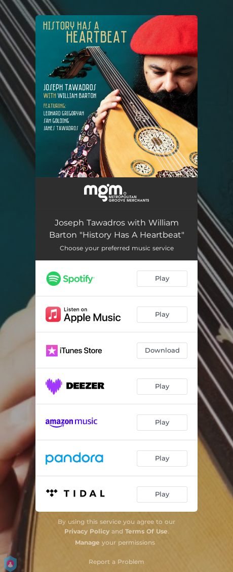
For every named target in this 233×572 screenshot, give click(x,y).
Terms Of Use (146, 531)
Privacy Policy (86, 531)
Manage (87, 542)
